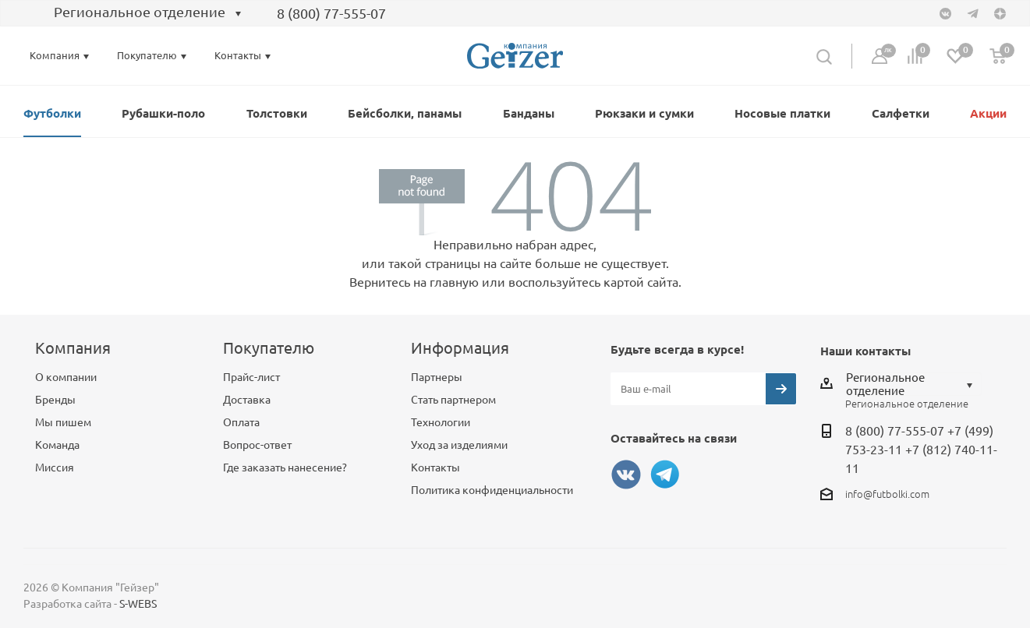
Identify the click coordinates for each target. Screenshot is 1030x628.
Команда (57, 445)
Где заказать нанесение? (285, 467)
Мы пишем (63, 422)
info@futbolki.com (887, 494)
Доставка (247, 399)
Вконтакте (626, 474)
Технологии (440, 422)
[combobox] (137, 14)
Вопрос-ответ (257, 445)
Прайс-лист (251, 377)
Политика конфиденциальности (492, 490)
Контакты (435, 467)
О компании (66, 377)
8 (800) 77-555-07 (331, 13)
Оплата (241, 422)
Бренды (55, 399)
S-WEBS (138, 604)
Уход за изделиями (459, 445)
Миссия (54, 467)
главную (454, 282)
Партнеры (436, 377)
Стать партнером (453, 399)
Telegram (665, 474)
